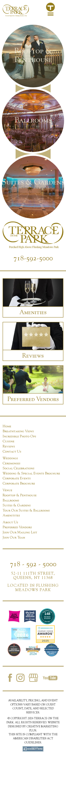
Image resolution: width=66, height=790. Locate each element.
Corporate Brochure (19, 483)
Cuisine (8, 441)
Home (7, 426)
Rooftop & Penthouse (20, 495)
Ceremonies (11, 463)
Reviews (9, 446)
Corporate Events (17, 478)
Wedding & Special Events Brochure (31, 473)
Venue (7, 490)
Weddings (10, 458)
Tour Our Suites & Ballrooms (26, 510)
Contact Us (12, 451)
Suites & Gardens (17, 505)
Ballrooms (11, 500)
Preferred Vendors (17, 527)
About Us (10, 522)
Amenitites (11, 515)
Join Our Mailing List (20, 532)
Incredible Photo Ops (19, 436)
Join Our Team (14, 537)
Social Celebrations (18, 468)
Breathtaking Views (18, 431)
